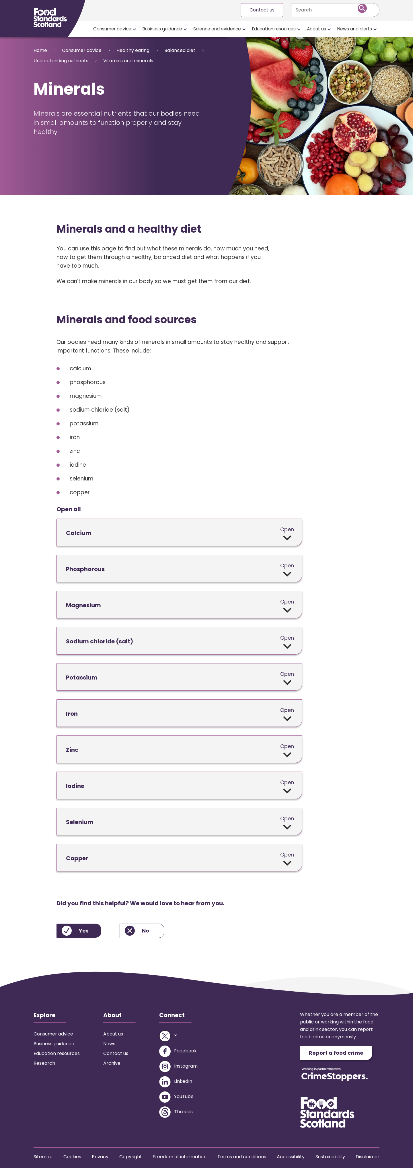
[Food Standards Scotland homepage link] (50, 17)
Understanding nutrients (61, 60)
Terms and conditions (241, 1156)
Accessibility (291, 1156)
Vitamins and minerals (128, 60)
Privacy (100, 1156)
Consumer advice (112, 29)
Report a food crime (336, 1052)
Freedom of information (179, 1156)
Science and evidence (217, 29)
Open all (69, 509)
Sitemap (43, 1156)
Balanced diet (179, 50)
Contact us (262, 10)
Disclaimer (367, 1156)
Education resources (274, 29)
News (109, 1043)
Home (40, 50)
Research (44, 1063)
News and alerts (354, 29)
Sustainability (330, 1156)
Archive (111, 1063)
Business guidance (162, 29)
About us (316, 29)
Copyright (130, 1156)
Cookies (72, 1156)
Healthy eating (132, 50)
